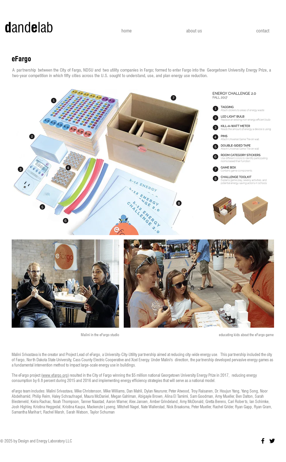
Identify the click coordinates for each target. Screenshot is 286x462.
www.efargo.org (55, 375)
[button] (143, 162)
